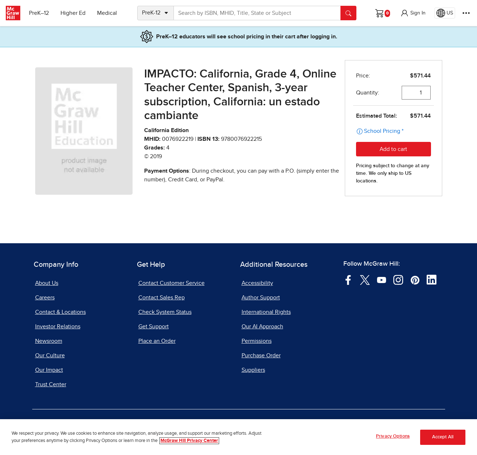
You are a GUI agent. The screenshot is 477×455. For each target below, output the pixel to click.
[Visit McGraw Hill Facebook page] (348, 279)
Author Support (261, 297)
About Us (46, 283)
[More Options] (466, 13)
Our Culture (50, 355)
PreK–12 (39, 13)
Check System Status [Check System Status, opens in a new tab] (165, 312)
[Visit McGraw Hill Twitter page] (365, 279)
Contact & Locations (60, 312)
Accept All (442, 437)
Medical (107, 13)
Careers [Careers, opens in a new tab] (45, 297)
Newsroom (48, 341)
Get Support (153, 326)
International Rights (266, 312)
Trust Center (50, 384)
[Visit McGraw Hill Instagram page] (398, 279)
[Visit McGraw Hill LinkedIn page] (431, 279)
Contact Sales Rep (161, 297)
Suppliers (253, 370)
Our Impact (49, 370)
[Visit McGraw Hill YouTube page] (381, 279)
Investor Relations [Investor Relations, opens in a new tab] (57, 326)
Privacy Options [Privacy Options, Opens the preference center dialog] (393, 437)
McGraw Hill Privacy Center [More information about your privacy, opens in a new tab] (189, 441)
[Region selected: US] (444, 13)
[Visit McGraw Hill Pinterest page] (415, 279)
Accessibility (257, 283)
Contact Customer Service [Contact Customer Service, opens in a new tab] (171, 283)
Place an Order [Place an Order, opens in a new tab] (157, 341)
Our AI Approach (262, 326)
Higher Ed (72, 13)
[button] (412, 13)
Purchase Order (261, 355)
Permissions (257, 341)
